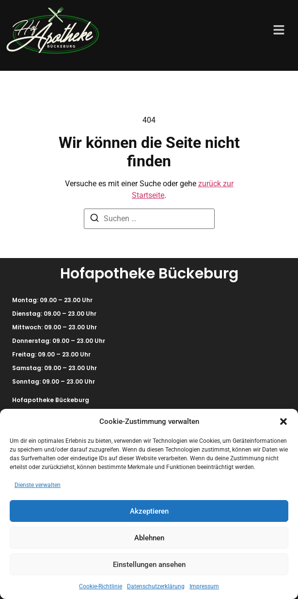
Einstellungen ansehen (149, 564)
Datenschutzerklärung (156, 586)
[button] (283, 421)
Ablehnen (149, 538)
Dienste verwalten (38, 485)
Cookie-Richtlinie (100, 586)
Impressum (204, 586)
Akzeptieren (149, 511)
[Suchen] (94, 219)
